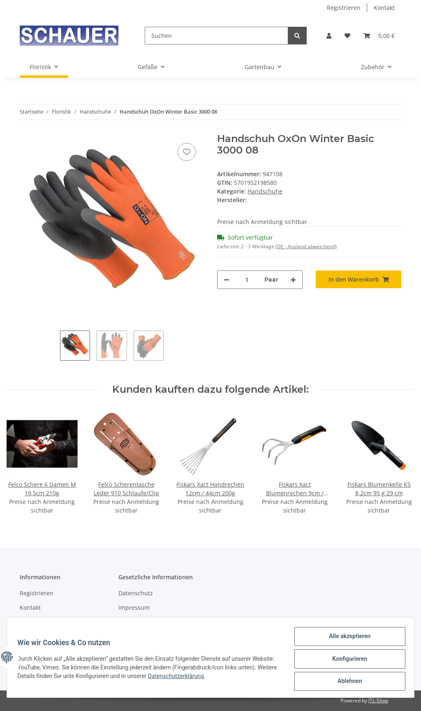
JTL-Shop (378, 700)
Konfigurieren (346, 660)
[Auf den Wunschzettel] (187, 152)
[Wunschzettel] (347, 35)
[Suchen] (216, 35)
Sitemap (31, 622)
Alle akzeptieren (347, 639)
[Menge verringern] (226, 280)
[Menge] (247, 280)
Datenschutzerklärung (219, 677)
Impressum (134, 607)
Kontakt (384, 8)
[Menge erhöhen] (293, 280)
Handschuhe (265, 191)
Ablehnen (347, 681)
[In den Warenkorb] (358, 279)
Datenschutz (135, 593)
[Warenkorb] (379, 35)
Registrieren (344, 8)
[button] (329, 35)
